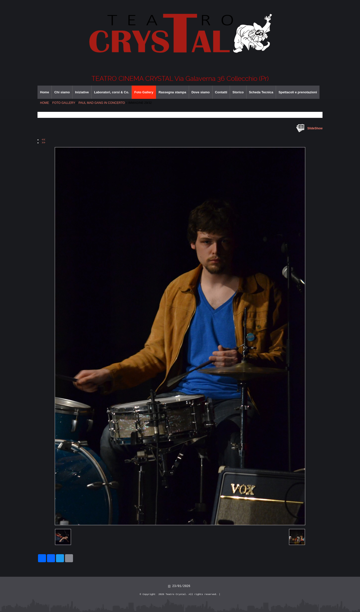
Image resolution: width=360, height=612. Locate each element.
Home (44, 92)
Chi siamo (62, 92)
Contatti (221, 92)
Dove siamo (201, 92)
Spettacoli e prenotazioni (297, 92)
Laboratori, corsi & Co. (111, 92)
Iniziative (82, 92)
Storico (238, 92)
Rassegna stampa (172, 92)
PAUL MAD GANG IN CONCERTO (101, 103)
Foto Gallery (143, 92)
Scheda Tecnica (261, 92)
